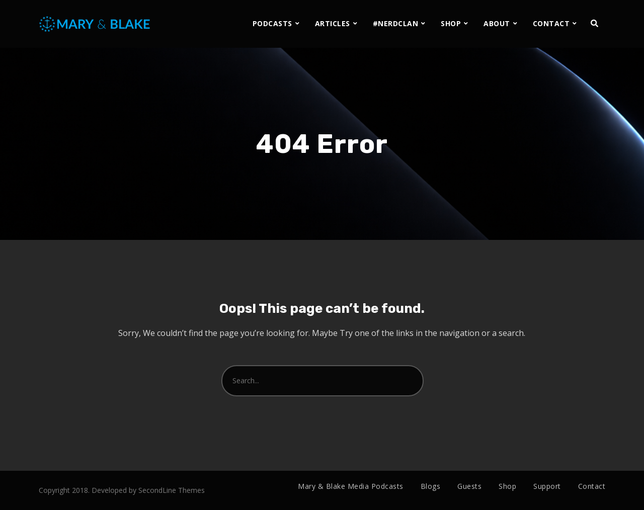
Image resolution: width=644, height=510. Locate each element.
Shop (507, 486)
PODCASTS (272, 23)
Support (547, 486)
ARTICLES (332, 23)
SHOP (451, 23)
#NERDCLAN (396, 23)
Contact (592, 486)
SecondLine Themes (171, 490)
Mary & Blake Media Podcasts (351, 486)
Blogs (431, 486)
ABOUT (497, 23)
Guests (469, 486)
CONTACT (551, 23)
